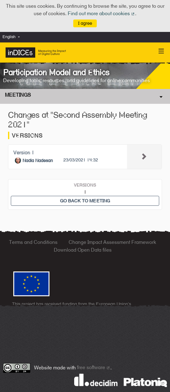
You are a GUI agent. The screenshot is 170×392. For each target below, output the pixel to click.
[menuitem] (12, 37)
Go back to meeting (85, 200)
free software (93, 367)
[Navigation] (161, 51)
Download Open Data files (83, 250)
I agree (85, 23)
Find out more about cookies (101, 13)
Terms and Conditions (33, 242)
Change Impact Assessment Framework (112, 242)
